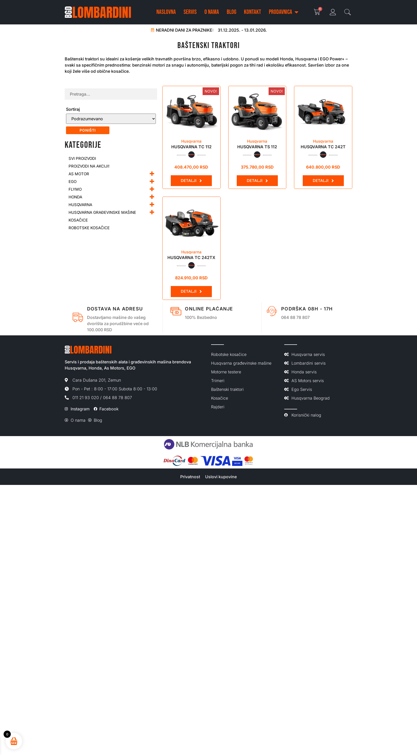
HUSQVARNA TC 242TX (191, 257)
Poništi (88, 130)
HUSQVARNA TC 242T (323, 146)
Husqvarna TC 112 (191, 146)
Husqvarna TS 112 (257, 146)
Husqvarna (191, 141)
